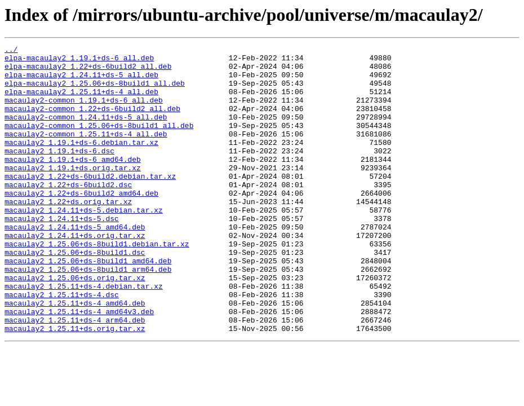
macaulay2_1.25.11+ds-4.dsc (62, 345)
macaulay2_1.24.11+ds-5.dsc (62, 254)
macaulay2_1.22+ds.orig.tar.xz (68, 233)
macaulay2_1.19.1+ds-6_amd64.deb (73, 183)
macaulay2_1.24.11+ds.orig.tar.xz (75, 274)
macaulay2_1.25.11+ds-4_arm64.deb (75, 375)
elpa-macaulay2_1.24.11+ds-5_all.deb (81, 81)
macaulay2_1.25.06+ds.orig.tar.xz (75, 325)
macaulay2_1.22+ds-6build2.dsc (68, 213)
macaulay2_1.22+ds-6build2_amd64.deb (81, 223)
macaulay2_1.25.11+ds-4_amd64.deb (75, 355)
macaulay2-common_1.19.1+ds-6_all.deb (84, 112)
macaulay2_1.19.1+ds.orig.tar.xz (73, 193)
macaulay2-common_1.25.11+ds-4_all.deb (86, 152)
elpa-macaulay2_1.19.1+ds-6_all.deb (79, 61)
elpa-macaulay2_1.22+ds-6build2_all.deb (88, 71)
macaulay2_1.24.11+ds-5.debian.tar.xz (84, 244)
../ (11, 51)
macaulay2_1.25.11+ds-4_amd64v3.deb (79, 365)
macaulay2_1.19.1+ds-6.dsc (59, 172)
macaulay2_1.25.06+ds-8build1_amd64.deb (88, 304)
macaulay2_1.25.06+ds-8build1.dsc (75, 294)
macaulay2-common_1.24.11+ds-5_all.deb (86, 132)
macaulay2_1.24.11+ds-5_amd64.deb (75, 264)
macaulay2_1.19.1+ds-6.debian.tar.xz (81, 162)
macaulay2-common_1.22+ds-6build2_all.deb (92, 122)
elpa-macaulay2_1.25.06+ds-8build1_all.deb (95, 91)
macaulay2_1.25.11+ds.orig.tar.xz (75, 386)
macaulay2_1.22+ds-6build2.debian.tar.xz (90, 203)
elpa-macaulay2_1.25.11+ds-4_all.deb (81, 101)
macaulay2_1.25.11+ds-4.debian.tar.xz (84, 335)
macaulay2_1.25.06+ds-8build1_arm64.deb (88, 315)
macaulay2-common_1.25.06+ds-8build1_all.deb (99, 142)
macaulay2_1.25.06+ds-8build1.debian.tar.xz (97, 284)
